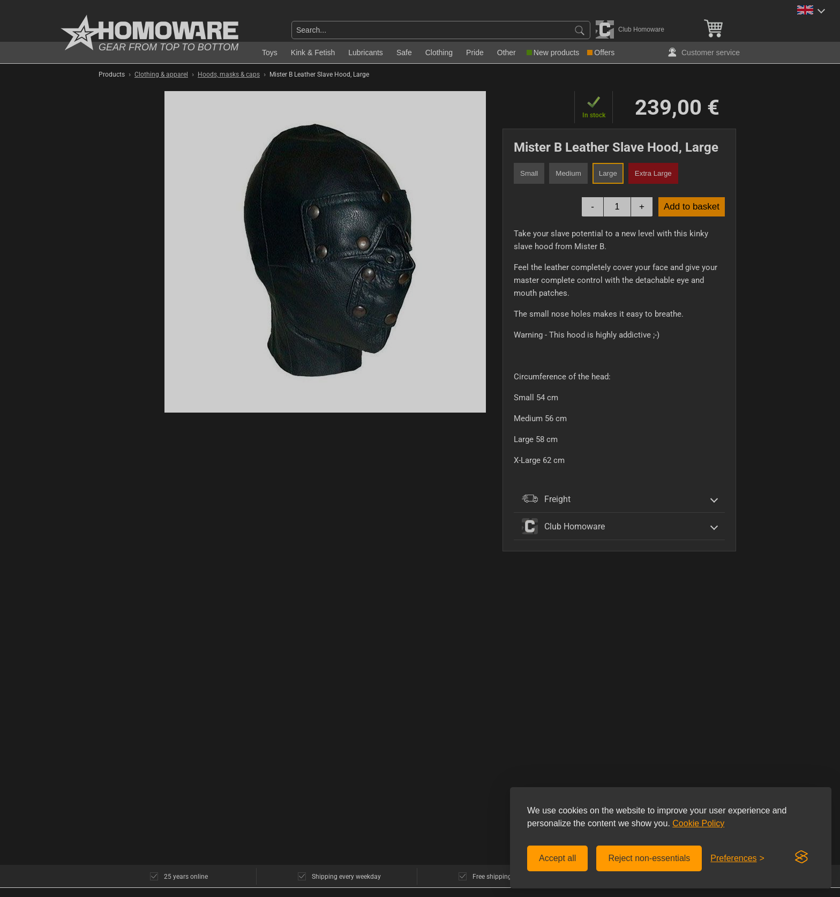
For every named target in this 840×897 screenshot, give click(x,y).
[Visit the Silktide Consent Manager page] (801, 857)
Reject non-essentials (649, 858)
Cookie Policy (698, 823)
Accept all (557, 858)
